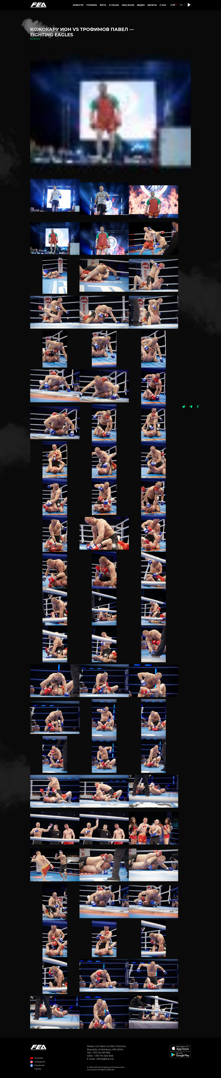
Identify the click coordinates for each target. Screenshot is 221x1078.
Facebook (39, 1065)
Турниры (91, 5)
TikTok (37, 1069)
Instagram (39, 1061)
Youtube (38, 1058)
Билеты (152, 5)
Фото (103, 5)
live (173, 5)
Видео (141, 5)
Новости (78, 5)
